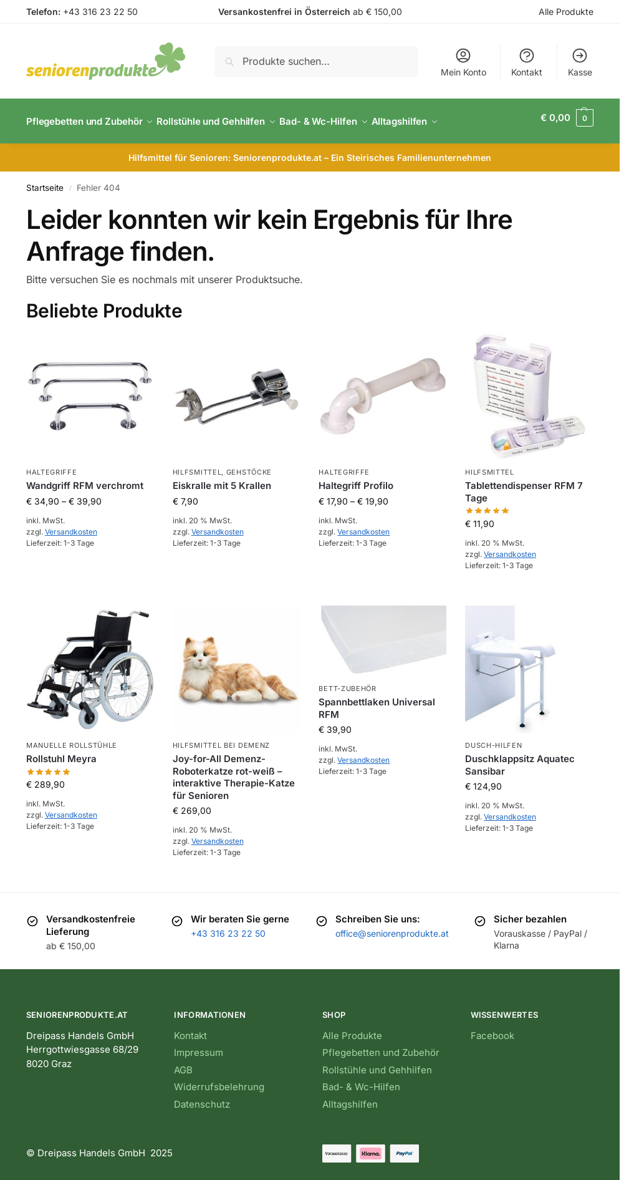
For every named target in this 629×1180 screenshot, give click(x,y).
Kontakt (526, 62)
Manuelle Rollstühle (71, 738)
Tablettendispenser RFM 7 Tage (524, 485)
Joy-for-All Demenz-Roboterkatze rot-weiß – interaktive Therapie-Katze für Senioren (234, 770)
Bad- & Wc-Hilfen (361, 1080)
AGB (183, 1063)
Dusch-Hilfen (493, 738)
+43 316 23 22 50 (100, 11)
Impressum (198, 1046)
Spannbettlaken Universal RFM (377, 701)
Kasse (580, 62)
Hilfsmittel (197, 465)
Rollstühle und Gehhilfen (377, 1063)
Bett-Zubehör (347, 681)
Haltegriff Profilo (356, 479)
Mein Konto (463, 62)
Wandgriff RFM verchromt (84, 479)
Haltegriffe (51, 465)
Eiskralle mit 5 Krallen (222, 479)
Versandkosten (71, 525)
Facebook (492, 1029)
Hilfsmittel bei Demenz (221, 738)
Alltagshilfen (350, 1097)
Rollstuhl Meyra (61, 752)
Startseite (45, 181)
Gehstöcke (249, 465)
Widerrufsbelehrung (219, 1080)
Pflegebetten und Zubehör (380, 1046)
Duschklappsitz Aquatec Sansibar (520, 758)
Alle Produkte (566, 11)
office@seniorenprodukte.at (392, 926)
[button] (566, 118)
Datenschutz (202, 1097)
